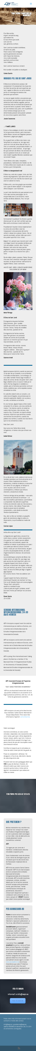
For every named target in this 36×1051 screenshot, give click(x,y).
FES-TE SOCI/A (17, 1002)
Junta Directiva (25, 717)
